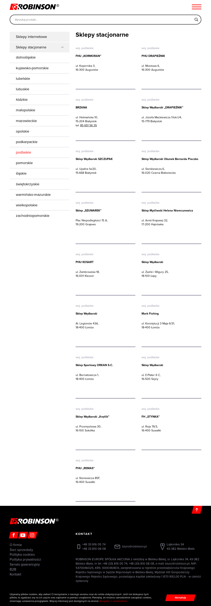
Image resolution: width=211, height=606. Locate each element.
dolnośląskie (26, 57)
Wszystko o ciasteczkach (113, 601)
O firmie (16, 545)
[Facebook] (14, 535)
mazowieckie (26, 121)
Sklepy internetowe (31, 36)
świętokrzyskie (27, 184)
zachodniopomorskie (32, 215)
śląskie (21, 173)
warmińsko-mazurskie (33, 194)
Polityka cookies (22, 554)
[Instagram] (32, 535)
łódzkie (22, 99)
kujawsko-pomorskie (32, 68)
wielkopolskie (27, 205)
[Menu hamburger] (196, 7)
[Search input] (103, 19)
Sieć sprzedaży (21, 550)
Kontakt (15, 574)
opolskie (22, 131)
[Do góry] (197, 510)
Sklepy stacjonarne (31, 47)
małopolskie (25, 110)
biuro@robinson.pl (134, 546)
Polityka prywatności (25, 559)
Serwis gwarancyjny (25, 564)
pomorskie (24, 163)
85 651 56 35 (88, 125)
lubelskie (23, 78)
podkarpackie (27, 142)
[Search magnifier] (196, 19)
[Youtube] (23, 535)
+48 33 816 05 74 (94, 544)
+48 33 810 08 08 (94, 549)
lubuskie (22, 89)
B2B (13, 569)
